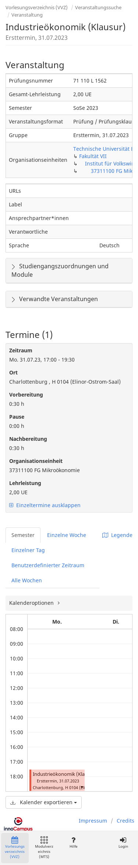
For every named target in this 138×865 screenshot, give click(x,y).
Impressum (93, 820)
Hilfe (73, 843)
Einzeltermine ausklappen (45, 505)
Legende (117, 534)
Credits (125, 820)
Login (123, 843)
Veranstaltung (27, 14)
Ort (13, 372)
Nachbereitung (28, 438)
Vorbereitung (26, 394)
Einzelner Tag (28, 550)
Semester (23, 534)
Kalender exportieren (43, 802)
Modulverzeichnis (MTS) (44, 848)
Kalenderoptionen (32, 602)
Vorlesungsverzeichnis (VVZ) (37, 7)
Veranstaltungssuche (98, 7)
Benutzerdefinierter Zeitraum (47, 565)
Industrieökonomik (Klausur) (64, 774)
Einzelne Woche (66, 534)
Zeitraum (20, 350)
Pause (16, 416)
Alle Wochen (26, 580)
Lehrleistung (25, 482)
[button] (82, 787)
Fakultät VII (93, 156)
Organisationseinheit (36, 460)
